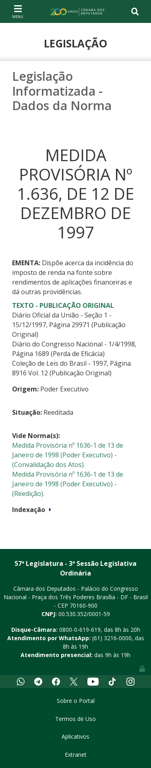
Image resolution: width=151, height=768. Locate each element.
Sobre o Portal (76, 701)
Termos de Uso (75, 719)
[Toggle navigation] (18, 11)
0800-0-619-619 (80, 629)
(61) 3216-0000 (112, 638)
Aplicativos (75, 736)
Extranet (76, 754)
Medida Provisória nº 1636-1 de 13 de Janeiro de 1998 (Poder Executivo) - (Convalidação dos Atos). (67, 455)
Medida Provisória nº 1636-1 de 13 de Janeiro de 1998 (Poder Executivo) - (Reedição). (67, 484)
